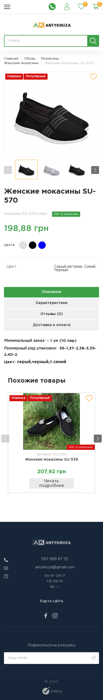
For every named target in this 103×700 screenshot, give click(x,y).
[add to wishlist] (93, 77)
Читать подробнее (51, 483)
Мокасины (50, 58)
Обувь (29, 58)
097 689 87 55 (54, 559)
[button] (95, 170)
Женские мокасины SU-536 (51, 459)
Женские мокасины (21, 63)
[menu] (7, 7)
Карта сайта (51, 601)
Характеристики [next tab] (51, 303)
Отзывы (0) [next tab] (51, 314)
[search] (93, 41)
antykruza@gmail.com (55, 567)
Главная (11, 58)
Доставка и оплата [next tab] (51, 325)
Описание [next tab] (51, 292)
